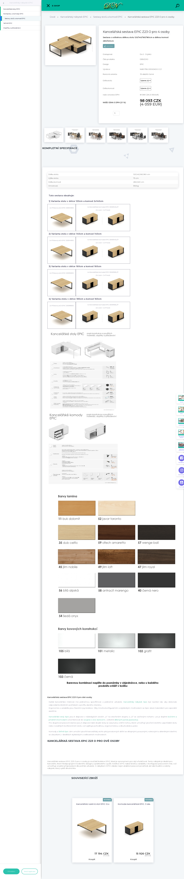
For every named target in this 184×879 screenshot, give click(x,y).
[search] (178, 6)
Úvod (52, 17)
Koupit (106, 113)
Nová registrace (29, 871)
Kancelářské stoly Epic (59, 717)
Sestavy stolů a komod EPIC (108, 17)
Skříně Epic (64, 731)
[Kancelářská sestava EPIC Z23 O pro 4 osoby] (70, 26)
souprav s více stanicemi (95, 720)
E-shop (53, 5)
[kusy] (116, 113)
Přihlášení (11, 871)
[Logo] (113, 5)
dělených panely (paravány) (126, 720)
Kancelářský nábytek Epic (135, 702)
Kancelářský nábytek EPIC (21, 3)
